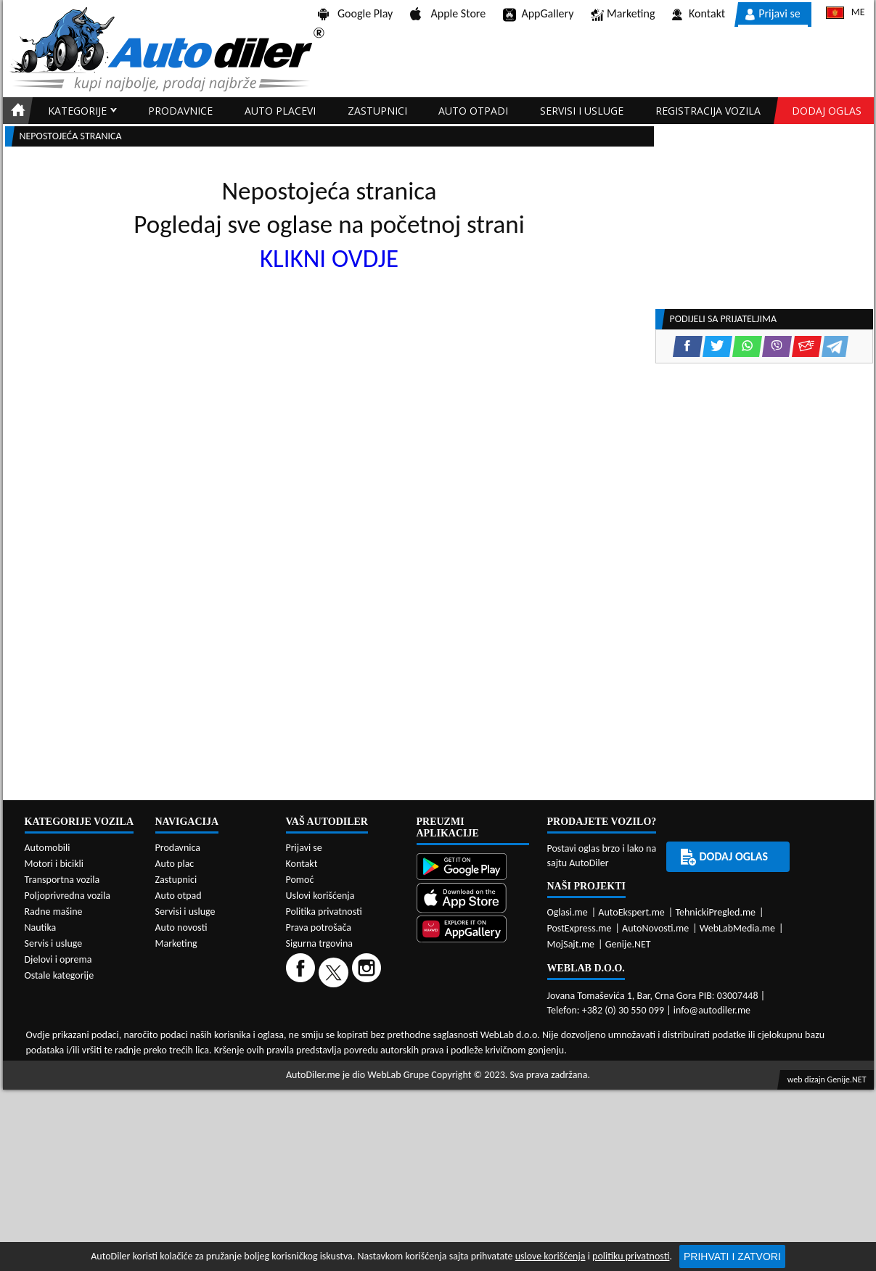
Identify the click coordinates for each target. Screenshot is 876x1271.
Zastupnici (377, 111)
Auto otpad (178, 895)
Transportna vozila (62, 879)
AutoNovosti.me (655, 928)
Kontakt (698, 13)
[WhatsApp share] (747, 346)
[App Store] (473, 899)
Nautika (41, 927)
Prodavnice (180, 111)
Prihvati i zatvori (732, 1256)
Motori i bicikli (54, 863)
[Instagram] (368, 971)
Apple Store (448, 13)
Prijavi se (772, 13)
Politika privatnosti (324, 911)
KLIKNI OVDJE (329, 258)
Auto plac (175, 863)
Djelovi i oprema (58, 959)
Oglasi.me (567, 912)
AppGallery (538, 14)
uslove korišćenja (550, 1256)
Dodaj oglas (826, 111)
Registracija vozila (708, 111)
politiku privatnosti (630, 1256)
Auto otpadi (473, 111)
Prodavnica (178, 848)
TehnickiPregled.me (715, 912)
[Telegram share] (835, 346)
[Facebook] (302, 971)
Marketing (623, 14)
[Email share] (807, 346)
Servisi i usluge (581, 111)
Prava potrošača (318, 927)
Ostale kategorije (59, 975)
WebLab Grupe (398, 1075)
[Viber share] (777, 346)
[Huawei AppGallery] (473, 930)
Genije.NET (628, 944)
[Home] (15, 110)
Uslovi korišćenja (320, 895)
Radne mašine (54, 911)
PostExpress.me (579, 928)
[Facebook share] (688, 346)
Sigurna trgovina (319, 943)
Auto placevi (280, 111)
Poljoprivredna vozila (67, 895)
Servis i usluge (54, 943)
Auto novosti (181, 927)
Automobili (47, 848)
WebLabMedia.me (737, 928)
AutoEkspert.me (631, 912)
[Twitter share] (717, 346)
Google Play (355, 13)
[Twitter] (335, 971)
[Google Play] (473, 868)
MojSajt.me (571, 944)
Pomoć (300, 879)
